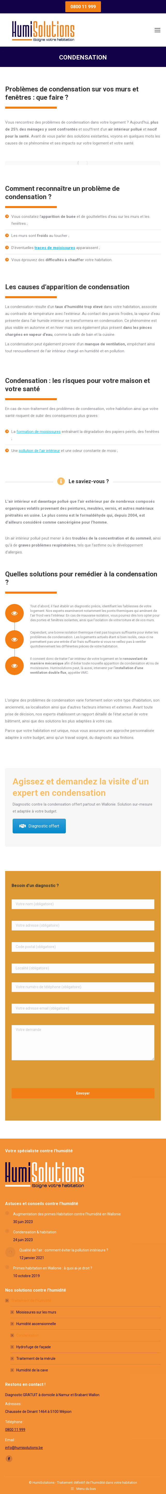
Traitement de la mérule (36, 1358)
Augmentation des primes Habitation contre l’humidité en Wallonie (67, 1214)
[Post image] (7, 1213)
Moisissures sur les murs (36, 1312)
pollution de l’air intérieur (39, 450)
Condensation (27, 1335)
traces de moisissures (55, 247)
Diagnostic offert (39, 826)
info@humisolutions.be (24, 1448)
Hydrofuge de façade (33, 1347)
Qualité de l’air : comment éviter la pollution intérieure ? (63, 1250)
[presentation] (51, 1075)
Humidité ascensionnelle (36, 1324)
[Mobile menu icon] (157, 30)
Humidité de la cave (32, 1370)
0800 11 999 (15, 1430)
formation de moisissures (39, 431)
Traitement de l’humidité (28, 1301)
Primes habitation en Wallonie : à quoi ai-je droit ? (52, 1268)
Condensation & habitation (34, 1232)
